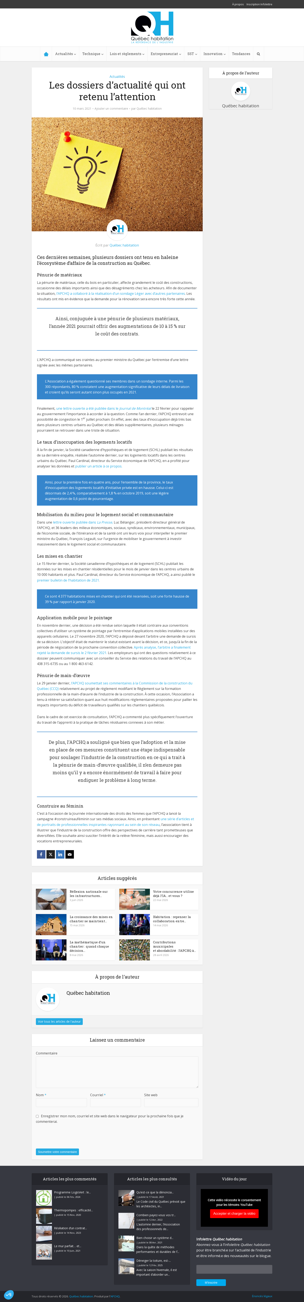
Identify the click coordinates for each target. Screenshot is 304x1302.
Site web (150, 1095)
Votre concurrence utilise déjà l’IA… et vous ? (173, 893)
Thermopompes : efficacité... (73, 1210)
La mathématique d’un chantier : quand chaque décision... (89, 946)
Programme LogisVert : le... (72, 1192)
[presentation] (68, 1139)
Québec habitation (149, 108)
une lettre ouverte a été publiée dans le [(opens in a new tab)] (103, 408)
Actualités (64, 53)
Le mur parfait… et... (67, 1246)
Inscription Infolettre (259, 4)
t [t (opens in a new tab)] (106, 293)
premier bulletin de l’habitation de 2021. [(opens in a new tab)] (68, 580)
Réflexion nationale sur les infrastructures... (89, 893)
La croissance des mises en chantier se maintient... (91, 919)
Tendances (241, 53)
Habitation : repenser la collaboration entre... (172, 919)
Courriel (98, 1095)
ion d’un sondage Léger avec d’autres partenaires (146, 293)
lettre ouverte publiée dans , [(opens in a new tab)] (83, 522)
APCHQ (115, 1296)
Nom (41, 1095)
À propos (238, 4)
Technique (91, 53)
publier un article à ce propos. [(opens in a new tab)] (98, 466)
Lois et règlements (125, 53)
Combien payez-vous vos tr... (156, 1215)
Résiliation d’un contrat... (70, 1228)
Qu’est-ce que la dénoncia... (155, 1192)
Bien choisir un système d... (154, 1238)
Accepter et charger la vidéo (234, 1213)
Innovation (213, 53)
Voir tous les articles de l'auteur (59, 1021)
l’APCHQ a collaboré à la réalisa (80, 293)
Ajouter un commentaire (111, 108)
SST (190, 53)
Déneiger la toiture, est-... (153, 1261)
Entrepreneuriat (164, 53)
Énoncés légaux (262, 1296)
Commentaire (46, 1053)
